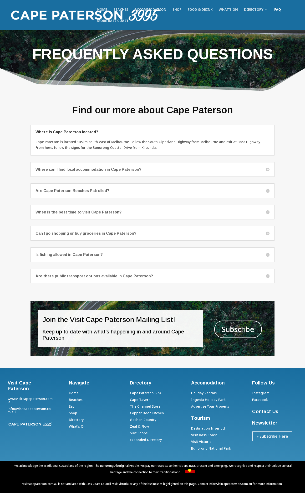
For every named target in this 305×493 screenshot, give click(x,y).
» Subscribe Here (272, 436)
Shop (177, 10)
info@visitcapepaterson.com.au (230, 484)
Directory (253, 10)
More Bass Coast (113, 21)
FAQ (277, 10)
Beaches (120, 10)
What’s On (228, 10)
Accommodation (150, 10)
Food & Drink (200, 10)
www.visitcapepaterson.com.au (30, 400)
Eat (71, 406)
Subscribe (238, 329)
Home (102, 10)
